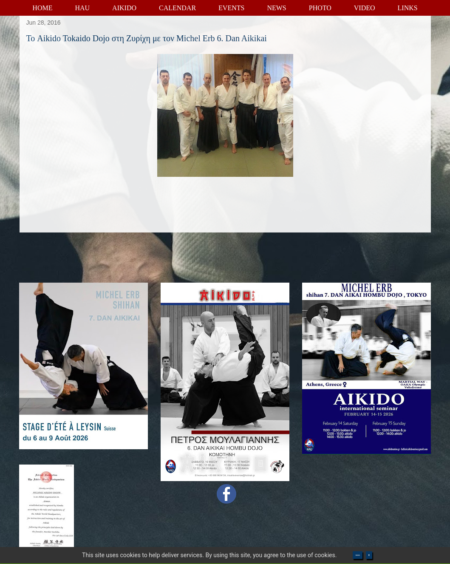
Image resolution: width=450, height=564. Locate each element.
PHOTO (320, 7)
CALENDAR (177, 7)
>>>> (357, 555)
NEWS (276, 7)
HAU (82, 7)
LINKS (408, 7)
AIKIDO (124, 7)
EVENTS (231, 7)
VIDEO (364, 7)
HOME (42, 7)
